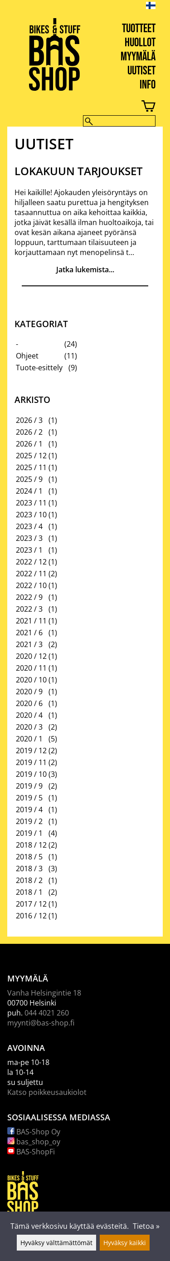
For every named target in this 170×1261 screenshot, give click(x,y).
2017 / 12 (31, 904)
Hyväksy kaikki (124, 1242)
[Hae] (119, 121)
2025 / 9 (29, 479)
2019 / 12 (31, 751)
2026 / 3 (29, 420)
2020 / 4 (29, 715)
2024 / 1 (29, 491)
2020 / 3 (29, 727)
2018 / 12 (31, 845)
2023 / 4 (29, 526)
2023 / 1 (29, 550)
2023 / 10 (31, 515)
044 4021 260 (46, 1013)
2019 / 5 (29, 798)
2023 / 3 (29, 538)
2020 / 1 (29, 739)
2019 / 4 (29, 809)
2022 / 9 (29, 597)
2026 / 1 (29, 444)
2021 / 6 (29, 633)
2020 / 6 (29, 703)
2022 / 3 (29, 609)
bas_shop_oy (33, 1142)
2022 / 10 (31, 585)
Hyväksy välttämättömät (56, 1242)
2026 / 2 (29, 432)
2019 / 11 (31, 762)
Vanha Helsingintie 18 (44, 993)
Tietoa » (146, 1226)
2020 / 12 (31, 656)
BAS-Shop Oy (33, 1132)
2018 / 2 (29, 880)
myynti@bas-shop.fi (40, 1023)
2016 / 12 (31, 916)
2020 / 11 (31, 668)
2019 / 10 (31, 774)
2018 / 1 (29, 892)
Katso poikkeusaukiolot (47, 1092)
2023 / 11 (31, 503)
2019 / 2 (29, 821)
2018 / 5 (29, 857)
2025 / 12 (31, 456)
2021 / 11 (31, 621)
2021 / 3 (29, 644)
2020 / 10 (31, 680)
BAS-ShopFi (31, 1152)
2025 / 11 (31, 467)
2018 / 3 (29, 868)
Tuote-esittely (39, 368)
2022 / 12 (31, 562)
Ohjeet (27, 356)
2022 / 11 (31, 574)
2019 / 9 (29, 786)
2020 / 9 (29, 692)
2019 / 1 (29, 833)
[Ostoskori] (77, 107)
